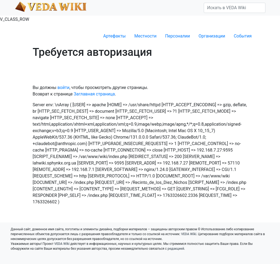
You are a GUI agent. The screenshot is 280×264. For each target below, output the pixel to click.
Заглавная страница (94, 94)
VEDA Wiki (188, 234)
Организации (212, 36)
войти (63, 87)
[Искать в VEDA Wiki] (234, 8)
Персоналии (177, 36)
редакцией (176, 249)
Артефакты (114, 36)
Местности (145, 36)
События (243, 36)
